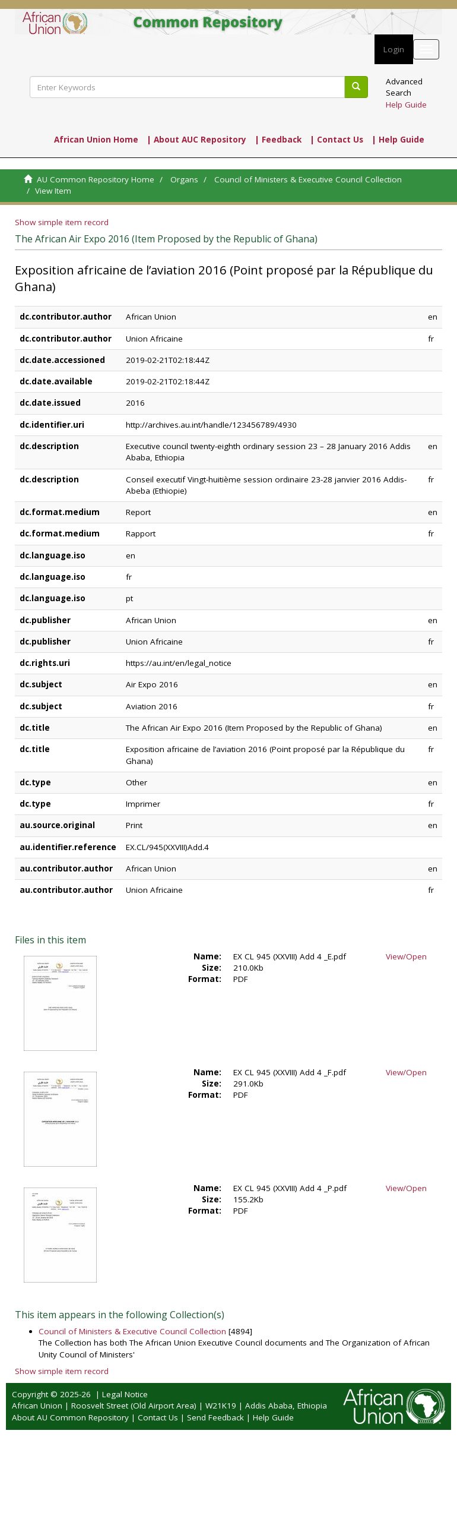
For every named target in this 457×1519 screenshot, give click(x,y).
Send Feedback (215, 1417)
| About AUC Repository (196, 139)
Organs (184, 179)
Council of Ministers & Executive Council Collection (308, 179)
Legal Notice (125, 1394)
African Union (37, 1405)
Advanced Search (404, 87)
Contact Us (158, 1417)
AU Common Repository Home (95, 179)
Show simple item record (62, 222)
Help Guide (406, 104)
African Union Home (96, 139)
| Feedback (278, 139)
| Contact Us (336, 139)
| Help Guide (398, 139)
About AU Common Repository (70, 1417)
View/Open (406, 956)
